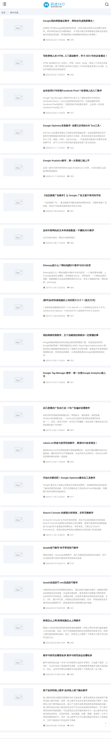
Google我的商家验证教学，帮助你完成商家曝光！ (69, 21)
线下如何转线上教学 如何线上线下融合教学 (65, 690)
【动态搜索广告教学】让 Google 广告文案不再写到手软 (72, 195)
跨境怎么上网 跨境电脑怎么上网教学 (62, 620)
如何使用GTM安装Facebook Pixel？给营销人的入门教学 (72, 90)
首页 (3, 12)
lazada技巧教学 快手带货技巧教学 (60, 548)
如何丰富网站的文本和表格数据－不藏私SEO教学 (68, 230)
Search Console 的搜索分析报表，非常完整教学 (68, 513)
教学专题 (14, 12)
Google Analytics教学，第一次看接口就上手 (66, 160)
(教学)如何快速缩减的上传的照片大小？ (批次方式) (69, 300)
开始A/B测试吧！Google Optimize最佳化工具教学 (69, 478)
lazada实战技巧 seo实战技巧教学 (60, 582)
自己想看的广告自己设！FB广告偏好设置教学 (66, 408)
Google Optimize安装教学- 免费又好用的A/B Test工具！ (72, 125)
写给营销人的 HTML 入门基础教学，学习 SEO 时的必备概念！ (75, 56)
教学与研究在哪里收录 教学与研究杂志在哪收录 (67, 655)
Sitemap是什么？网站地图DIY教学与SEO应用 (67, 265)
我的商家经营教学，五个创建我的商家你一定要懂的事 (70, 335)
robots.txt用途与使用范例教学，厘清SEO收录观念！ (70, 443)
